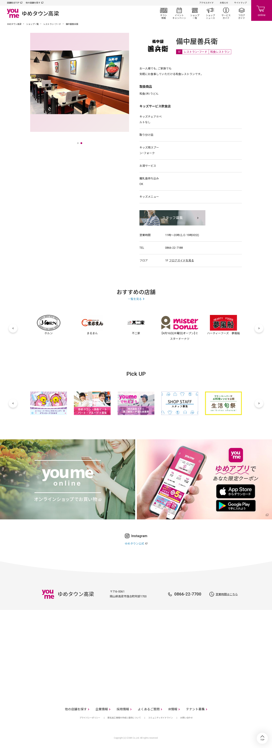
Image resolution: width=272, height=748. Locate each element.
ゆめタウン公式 (134, 543)
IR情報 (172, 709)
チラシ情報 (163, 13)
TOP (262, 738)
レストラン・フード (52, 24)
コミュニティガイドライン (160, 718)
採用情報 (123, 709)
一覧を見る (135, 299)
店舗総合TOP (13, 3)
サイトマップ (240, 3)
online (261, 10)
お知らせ (224, 3)
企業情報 (101, 709)
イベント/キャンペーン (179, 13)
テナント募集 (195, 709)
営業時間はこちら (227, 594)
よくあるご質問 (149, 709)
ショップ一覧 (195, 13)
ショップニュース (210, 13)
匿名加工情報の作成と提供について (124, 718)
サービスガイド (226, 13)
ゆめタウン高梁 (14, 24)
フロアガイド (241, 13)
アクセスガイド (206, 3)
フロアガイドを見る (181, 260)
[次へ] (259, 328)
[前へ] (13, 328)
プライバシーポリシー (89, 718)
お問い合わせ (186, 718)
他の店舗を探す (33, 3)
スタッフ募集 (172, 218)
